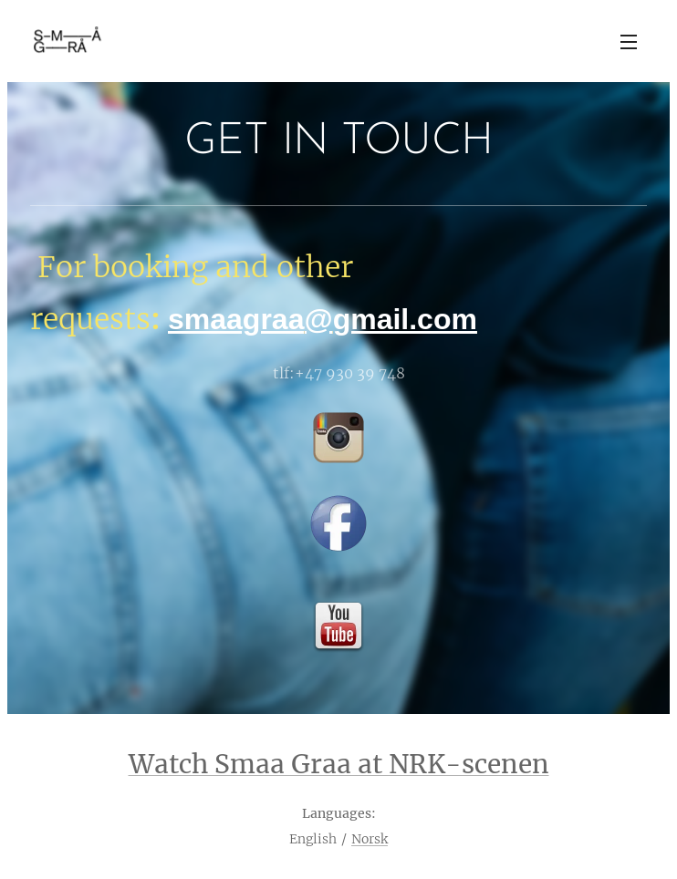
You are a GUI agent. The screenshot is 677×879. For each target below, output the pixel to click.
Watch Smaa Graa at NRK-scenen (339, 764)
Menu (628, 42)
